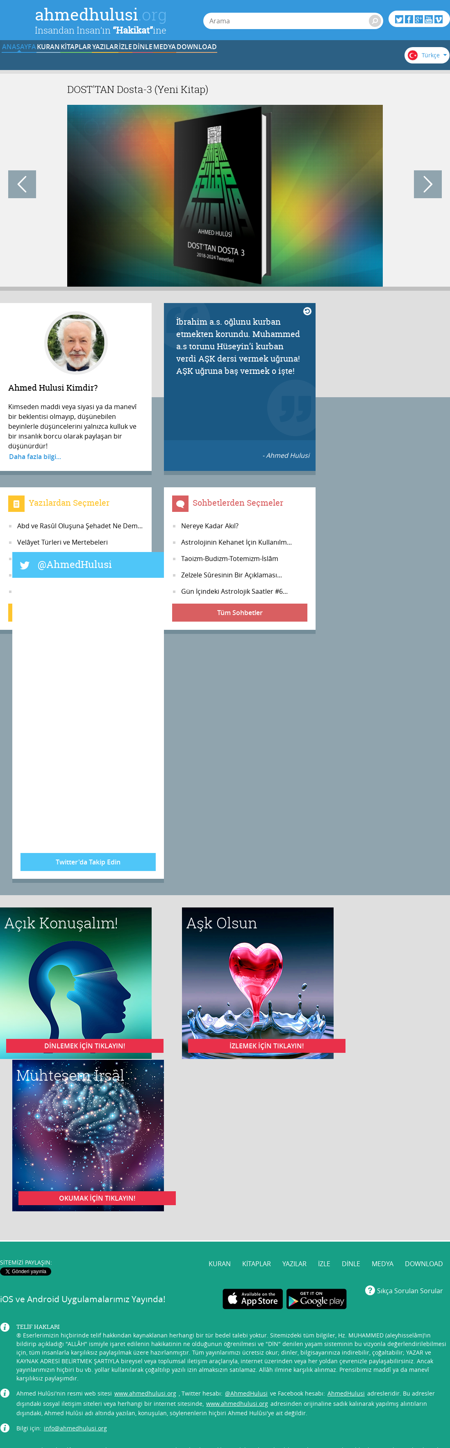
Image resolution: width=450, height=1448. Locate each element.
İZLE (228, 58)
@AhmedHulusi (75, 564)
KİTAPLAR (126, 58)
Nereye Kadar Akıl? (210, 525)
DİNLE (279, 58)
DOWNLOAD (380, 58)
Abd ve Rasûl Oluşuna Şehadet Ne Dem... (80, 525)
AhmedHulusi (346, 1376)
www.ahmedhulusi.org (145, 1376)
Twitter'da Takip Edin (88, 862)
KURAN (76, 58)
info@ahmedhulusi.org (75, 1410)
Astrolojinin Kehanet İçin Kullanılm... (236, 542)
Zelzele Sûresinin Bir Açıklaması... (231, 574)
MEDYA (329, 58)
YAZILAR (178, 58)
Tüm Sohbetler (240, 612)
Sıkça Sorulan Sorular (410, 1273)
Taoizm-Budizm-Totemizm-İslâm (229, 558)
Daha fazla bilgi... (35, 456)
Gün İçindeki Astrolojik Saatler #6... (234, 591)
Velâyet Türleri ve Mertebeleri (62, 542)
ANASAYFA (25, 58)
